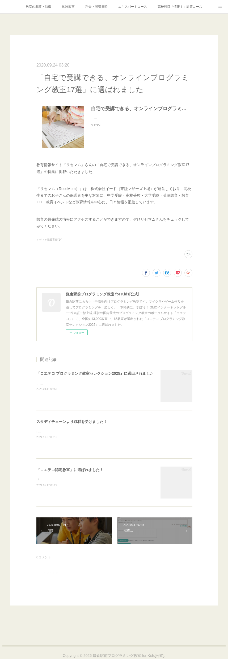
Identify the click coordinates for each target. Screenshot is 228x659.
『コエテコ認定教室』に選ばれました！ (69, 470)
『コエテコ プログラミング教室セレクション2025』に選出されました (95, 373)
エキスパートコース (132, 7)
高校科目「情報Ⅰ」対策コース (180, 7)
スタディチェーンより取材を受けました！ (71, 421)
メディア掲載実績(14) (49, 239)
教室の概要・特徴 (38, 7)
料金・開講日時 (96, 7)
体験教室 (68, 7)
